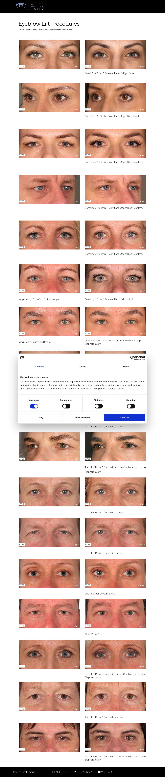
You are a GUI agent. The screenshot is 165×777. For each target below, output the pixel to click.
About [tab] (125, 366)
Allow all (124, 417)
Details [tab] (82, 366)
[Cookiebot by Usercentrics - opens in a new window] (132, 358)
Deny (40, 417)
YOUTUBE (107, 772)
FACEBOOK (60, 772)
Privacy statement (24, 772)
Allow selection (82, 417)
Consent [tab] (39, 366)
